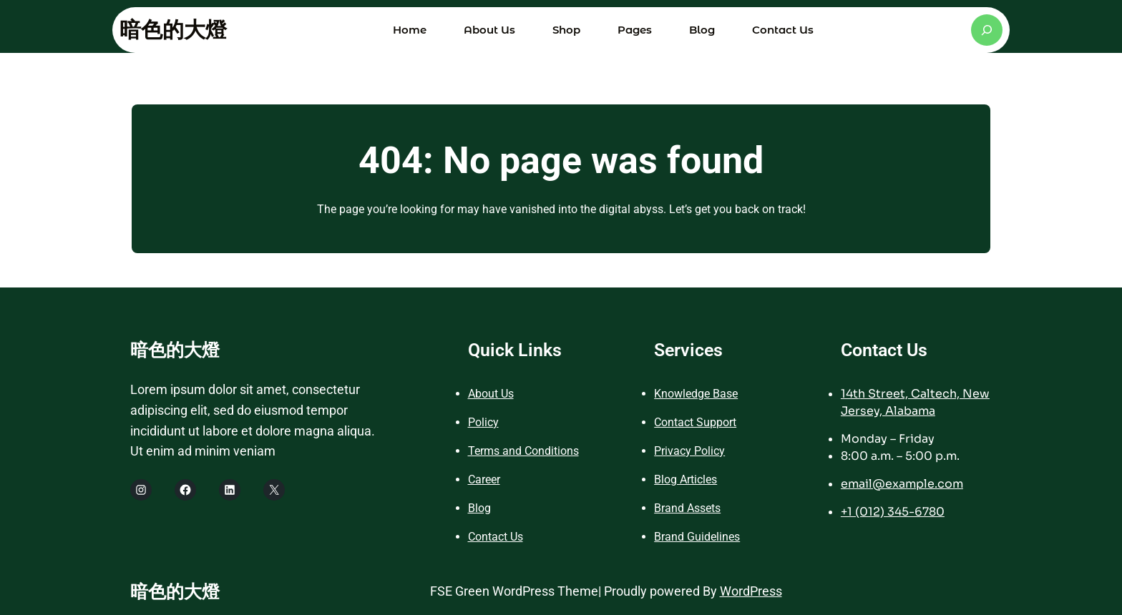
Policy (483, 422)
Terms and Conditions (523, 451)
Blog (479, 508)
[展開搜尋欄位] (987, 30)
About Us (491, 393)
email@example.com (902, 483)
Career (484, 479)
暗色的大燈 (173, 29)
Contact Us (495, 536)
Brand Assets (687, 508)
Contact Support (695, 422)
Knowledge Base (696, 393)
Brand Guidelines (697, 536)
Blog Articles (685, 479)
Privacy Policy (689, 451)
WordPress (751, 591)
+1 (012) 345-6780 (893, 511)
